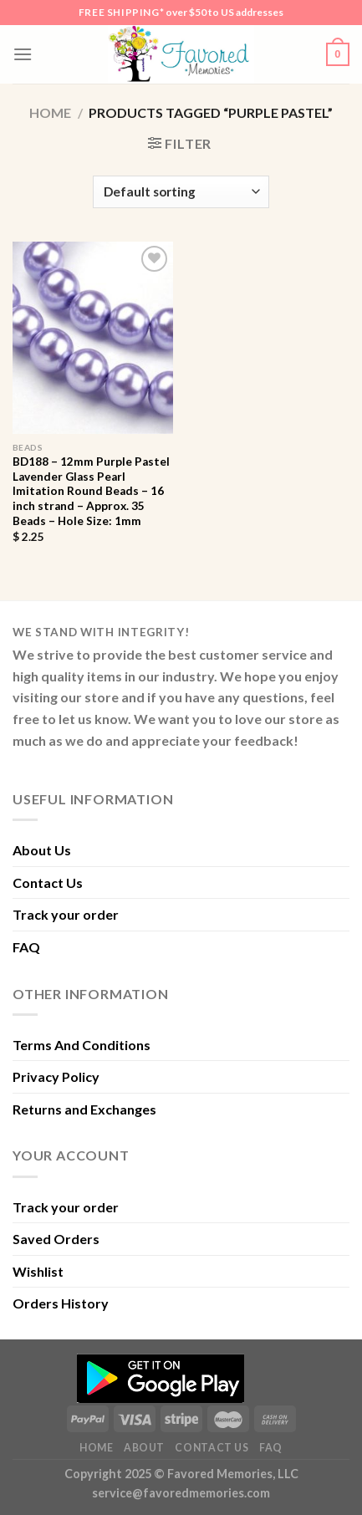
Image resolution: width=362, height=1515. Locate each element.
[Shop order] (180, 192)
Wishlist (38, 1271)
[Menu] (23, 53)
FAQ (26, 947)
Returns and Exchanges (84, 1109)
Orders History (61, 1303)
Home (50, 112)
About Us (42, 850)
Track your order (66, 914)
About (144, 1447)
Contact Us (48, 882)
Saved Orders (56, 1239)
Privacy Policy (56, 1076)
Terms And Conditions (81, 1045)
